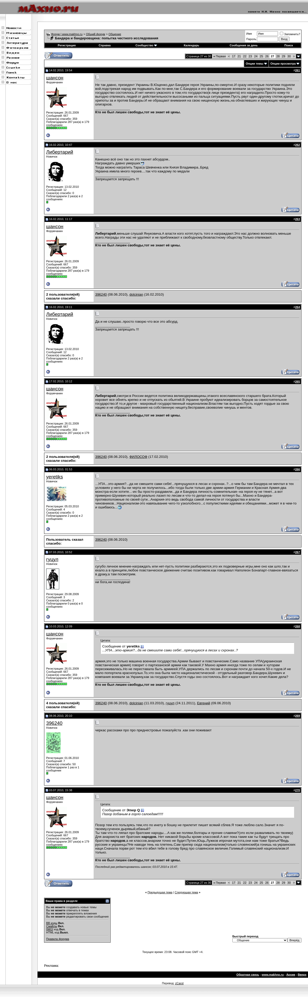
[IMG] (49, 929)
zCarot (179, 983)
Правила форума (57, 938)
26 (266, 56)
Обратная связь (247, 974)
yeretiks (54, 476)
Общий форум (95, 34)
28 (278, 56)
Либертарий (59, 152)
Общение (114, 34)
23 (250, 56)
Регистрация (67, 45)
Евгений (203, 703)
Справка (105, 45)
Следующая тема (186, 892)
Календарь (191, 45)
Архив (290, 974)
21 (239, 56)
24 (255, 56)
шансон (54, 77)
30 (289, 56)
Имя (249, 33)
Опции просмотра (283, 63)
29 (283, 56)
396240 (101, 294)
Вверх (302, 974)
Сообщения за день (243, 45)
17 (233, 56)
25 (261, 56)
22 (244, 56)
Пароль (251, 39)
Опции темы (254, 63)
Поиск (288, 45)
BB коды (51, 923)
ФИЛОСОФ (138, 457)
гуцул (52, 559)
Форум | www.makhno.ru (67, 34)
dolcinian (136, 294)
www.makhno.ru (273, 974)
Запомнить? (290, 34)
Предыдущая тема (160, 892)
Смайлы (51, 926)
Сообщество (146, 45)
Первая (219, 56)
